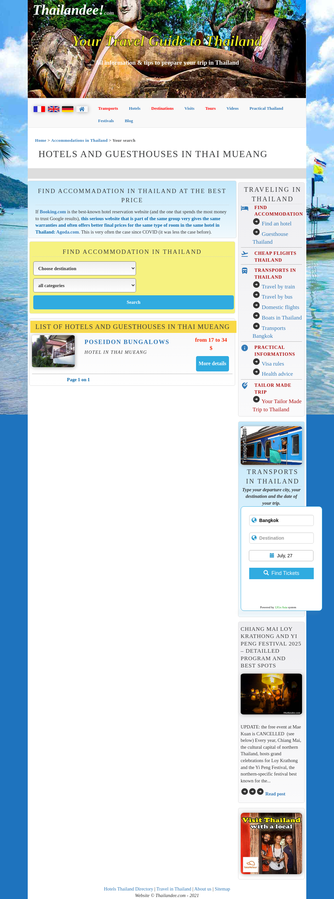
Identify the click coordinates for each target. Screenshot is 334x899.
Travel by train (278, 287)
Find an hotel (277, 224)
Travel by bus (277, 297)
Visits (190, 108)
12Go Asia (281, 607)
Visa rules (273, 364)
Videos (233, 108)
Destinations (162, 108)
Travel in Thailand (174, 888)
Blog (129, 120)
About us (203, 888)
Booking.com (53, 211)
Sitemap (222, 888)
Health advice (277, 374)
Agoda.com (67, 232)
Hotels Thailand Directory (128, 888)
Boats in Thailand (282, 318)
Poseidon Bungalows (127, 341)
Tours (210, 108)
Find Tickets (281, 573)
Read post (275, 793)
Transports (108, 108)
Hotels (134, 108)
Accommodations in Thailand (79, 140)
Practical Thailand (266, 108)
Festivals (106, 120)
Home (40, 140)
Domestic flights (280, 307)
